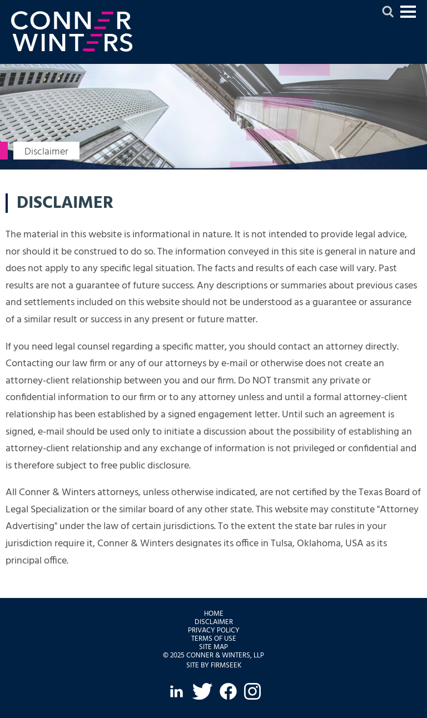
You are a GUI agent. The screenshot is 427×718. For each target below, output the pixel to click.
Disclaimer (214, 622)
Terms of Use (213, 639)
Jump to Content (408, 17)
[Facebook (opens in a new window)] (228, 691)
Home (214, 614)
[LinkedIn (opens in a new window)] (176, 691)
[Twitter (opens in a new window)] (202, 691)
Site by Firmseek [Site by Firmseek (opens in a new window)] (213, 665)
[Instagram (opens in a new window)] (252, 691)
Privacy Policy (214, 630)
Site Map (213, 647)
